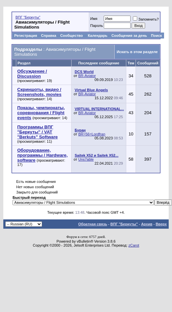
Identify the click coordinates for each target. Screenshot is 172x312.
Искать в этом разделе (137, 52)
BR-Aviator (87, 76)
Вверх (161, 224)
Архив (146, 224)
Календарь (97, 36)
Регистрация (25, 36)
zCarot (134, 245)
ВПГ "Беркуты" (28, 17)
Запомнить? (146, 19)
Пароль (96, 26)
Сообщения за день (129, 36)
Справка (48, 36)
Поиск (156, 36)
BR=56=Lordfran (91, 134)
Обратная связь (92, 224)
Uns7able (85, 159)
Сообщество (72, 36)
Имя (93, 19)
